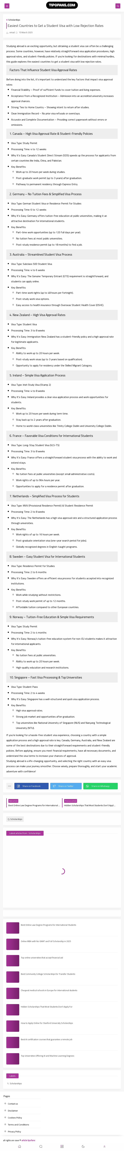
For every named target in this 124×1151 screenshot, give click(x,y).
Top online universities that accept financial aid (42, 958)
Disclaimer (13, 1111)
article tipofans (28, 1140)
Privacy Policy (14, 1131)
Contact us (13, 1104)
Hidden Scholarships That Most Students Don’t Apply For (46, 1007)
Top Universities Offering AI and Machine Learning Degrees (47, 1056)
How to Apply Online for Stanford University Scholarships (47, 1023)
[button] (31, 786)
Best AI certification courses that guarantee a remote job (46, 1039)
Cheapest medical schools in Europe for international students (49, 990)
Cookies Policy (15, 1118)
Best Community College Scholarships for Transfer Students (48, 974)
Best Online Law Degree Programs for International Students (48, 925)
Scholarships (14, 20)
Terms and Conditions (18, 1124)
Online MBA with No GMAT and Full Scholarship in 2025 (46, 941)
